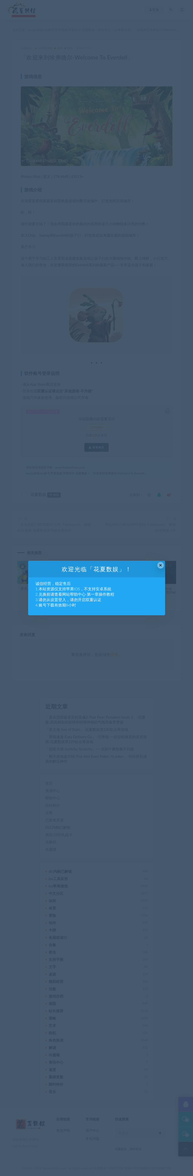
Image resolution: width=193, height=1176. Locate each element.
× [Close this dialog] (160, 565)
